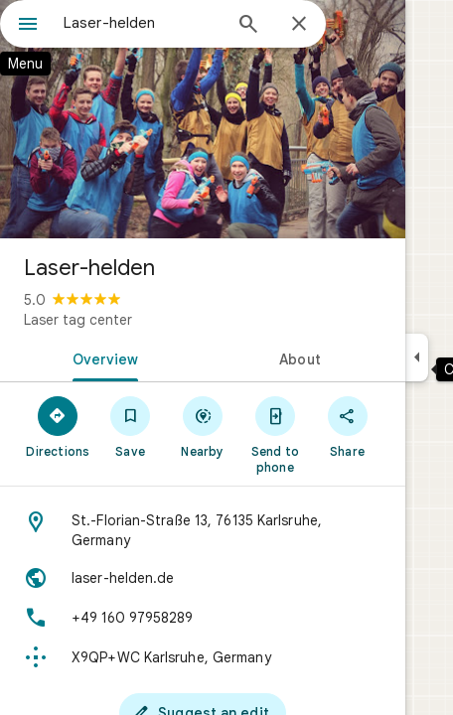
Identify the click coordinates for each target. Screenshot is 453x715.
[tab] (101, 357)
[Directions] (58, 426)
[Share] (347, 426)
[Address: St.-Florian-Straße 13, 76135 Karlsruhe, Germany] (202, 530)
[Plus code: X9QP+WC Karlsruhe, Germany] (202, 657)
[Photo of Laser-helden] (202, 119)
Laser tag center (78, 320)
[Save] (130, 426)
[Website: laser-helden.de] (202, 578)
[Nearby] (203, 426)
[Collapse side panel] (416, 357)
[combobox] (142, 23)
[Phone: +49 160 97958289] (202, 618)
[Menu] (28, 26)
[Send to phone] (274, 434)
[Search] (248, 26)
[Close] (299, 25)
